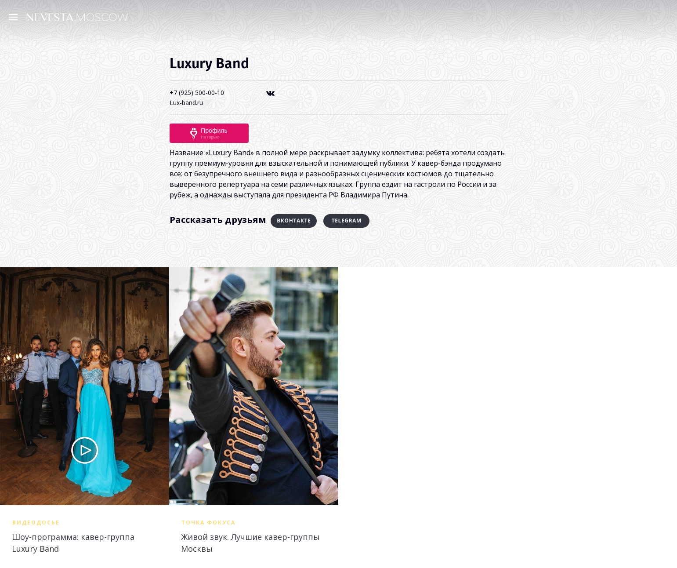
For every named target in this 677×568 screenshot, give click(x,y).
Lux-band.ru (186, 102)
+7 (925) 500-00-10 (197, 92)
